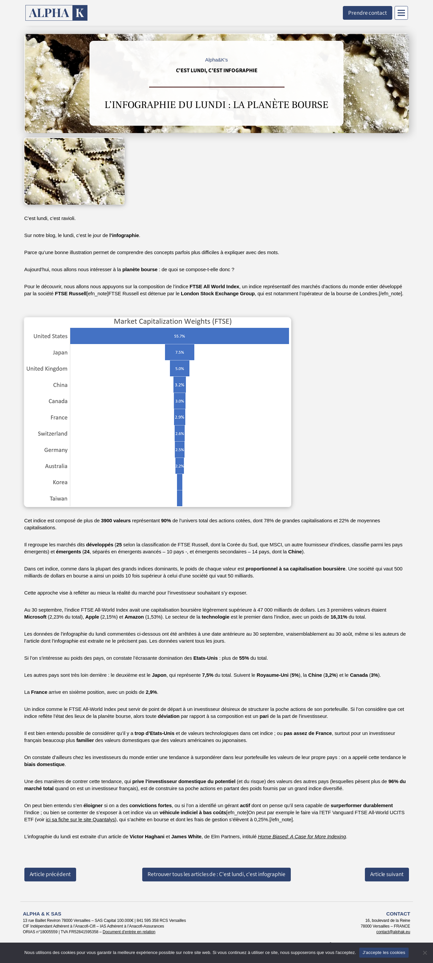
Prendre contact (367, 13)
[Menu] (401, 13)
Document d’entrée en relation (129, 932)
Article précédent (50, 874)
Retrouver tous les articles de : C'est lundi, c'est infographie (216, 874)
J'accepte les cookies (384, 952)
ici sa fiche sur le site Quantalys (80, 819)
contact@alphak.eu (393, 932)
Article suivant (387, 874)
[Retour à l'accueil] (56, 13)
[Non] (424, 952)
